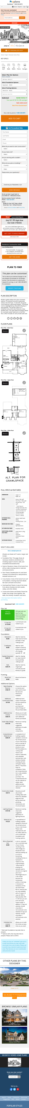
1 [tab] (9, 44)
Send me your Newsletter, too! (13, 185)
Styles (9, 1097)
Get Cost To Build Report (14, 233)
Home (2, 55)
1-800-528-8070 (18, 4)
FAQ (13, 1099)
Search (4, 1097)
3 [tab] (14, 44)
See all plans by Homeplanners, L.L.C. (15, 996)
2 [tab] (12, 44)
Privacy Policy (22, 207)
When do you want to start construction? (14, 146)
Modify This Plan (14, 288)
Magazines (6, 1099)
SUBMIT (22, 18)
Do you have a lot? (7, 152)
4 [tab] (17, 44)
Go (19, 1077)
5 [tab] (19, 44)
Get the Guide (14, 257)
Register (20, 6)
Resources (24, 1097)
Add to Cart (14, 118)
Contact (23, 1099)
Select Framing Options (9, 88)
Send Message (14, 190)
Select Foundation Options (10, 82)
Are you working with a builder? (11, 157)
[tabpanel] (14, 33)
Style (6, 55)
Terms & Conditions (15, 13)
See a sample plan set (14, 551)
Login (24, 6)
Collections (16, 1097)
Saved (14, 6)
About (17, 1099)
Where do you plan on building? (11, 163)
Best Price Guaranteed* (19, 105)
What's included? (6, 76)
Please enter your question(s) (11, 172)
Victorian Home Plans (14, 55)
